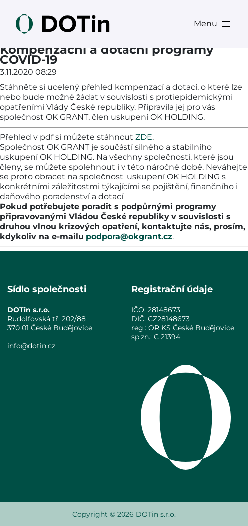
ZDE (143, 137)
